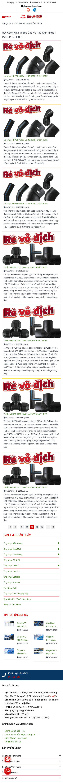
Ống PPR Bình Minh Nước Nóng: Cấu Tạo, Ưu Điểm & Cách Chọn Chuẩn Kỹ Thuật (22, 652)
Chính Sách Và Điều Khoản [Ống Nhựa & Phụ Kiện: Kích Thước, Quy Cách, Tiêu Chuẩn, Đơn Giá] (17, 723)
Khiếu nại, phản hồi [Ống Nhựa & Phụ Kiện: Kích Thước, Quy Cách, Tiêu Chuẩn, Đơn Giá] (18, 673)
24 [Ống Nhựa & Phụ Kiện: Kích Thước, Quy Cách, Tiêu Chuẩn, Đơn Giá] (37, 527)
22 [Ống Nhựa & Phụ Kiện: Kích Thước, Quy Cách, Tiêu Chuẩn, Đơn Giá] (27, 527)
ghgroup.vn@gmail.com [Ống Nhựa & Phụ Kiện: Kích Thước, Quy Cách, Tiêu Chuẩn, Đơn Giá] (31, 6)
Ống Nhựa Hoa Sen (12, 571)
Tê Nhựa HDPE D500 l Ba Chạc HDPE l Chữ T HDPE (25, 267)
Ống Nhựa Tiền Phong (31, 543)
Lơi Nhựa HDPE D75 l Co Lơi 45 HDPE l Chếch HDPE (25, 140)
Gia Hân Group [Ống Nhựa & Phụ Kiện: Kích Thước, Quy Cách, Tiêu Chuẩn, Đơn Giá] (10, 685)
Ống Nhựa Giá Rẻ (31, 565)
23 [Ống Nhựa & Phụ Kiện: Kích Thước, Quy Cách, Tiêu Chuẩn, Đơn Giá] (32, 527)
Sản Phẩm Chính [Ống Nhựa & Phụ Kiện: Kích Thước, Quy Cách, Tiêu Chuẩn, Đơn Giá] (11, 747)
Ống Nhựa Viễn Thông (31, 554)
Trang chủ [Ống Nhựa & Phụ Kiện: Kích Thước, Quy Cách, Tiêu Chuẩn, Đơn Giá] (6, 23)
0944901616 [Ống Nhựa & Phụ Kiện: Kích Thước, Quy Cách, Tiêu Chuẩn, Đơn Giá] (36, 2)
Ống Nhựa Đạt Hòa (12, 577)
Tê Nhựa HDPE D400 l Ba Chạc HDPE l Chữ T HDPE (25, 414)
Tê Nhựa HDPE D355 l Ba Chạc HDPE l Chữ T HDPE (25, 487)
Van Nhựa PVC (10, 588)
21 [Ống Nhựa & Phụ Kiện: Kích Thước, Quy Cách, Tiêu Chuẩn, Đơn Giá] (22, 527)
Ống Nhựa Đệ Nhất (12, 560)
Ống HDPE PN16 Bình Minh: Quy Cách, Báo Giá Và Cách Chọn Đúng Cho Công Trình (22, 625)
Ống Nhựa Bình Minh (31, 548)
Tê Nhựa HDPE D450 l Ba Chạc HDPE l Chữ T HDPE (25, 341)
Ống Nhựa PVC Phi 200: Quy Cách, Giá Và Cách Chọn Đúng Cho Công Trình (51, 625)
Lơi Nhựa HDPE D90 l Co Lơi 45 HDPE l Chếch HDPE (25, 76)
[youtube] (28, 10)
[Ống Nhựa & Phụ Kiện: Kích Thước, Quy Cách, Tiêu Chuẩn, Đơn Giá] (18, 2)
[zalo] (35, 10)
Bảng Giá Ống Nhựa (12, 605)
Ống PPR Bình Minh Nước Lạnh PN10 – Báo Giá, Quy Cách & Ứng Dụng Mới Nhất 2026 (51, 639)
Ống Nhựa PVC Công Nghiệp (16, 593)
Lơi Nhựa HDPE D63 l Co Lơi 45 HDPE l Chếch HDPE (25, 204)
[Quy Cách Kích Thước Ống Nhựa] (31, 16)
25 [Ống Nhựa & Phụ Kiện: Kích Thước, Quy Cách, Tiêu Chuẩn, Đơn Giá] (42, 527)
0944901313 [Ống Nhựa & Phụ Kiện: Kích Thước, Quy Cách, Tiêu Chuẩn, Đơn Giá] (50, 2)
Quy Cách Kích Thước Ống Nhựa (17, 599)
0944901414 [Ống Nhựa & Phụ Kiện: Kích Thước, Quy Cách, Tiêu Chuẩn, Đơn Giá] (22, 2)
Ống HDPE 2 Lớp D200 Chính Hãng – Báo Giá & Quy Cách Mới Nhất (51, 652)
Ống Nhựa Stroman (12, 582)
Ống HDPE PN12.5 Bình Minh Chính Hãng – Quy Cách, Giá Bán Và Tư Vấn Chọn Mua (22, 639)
